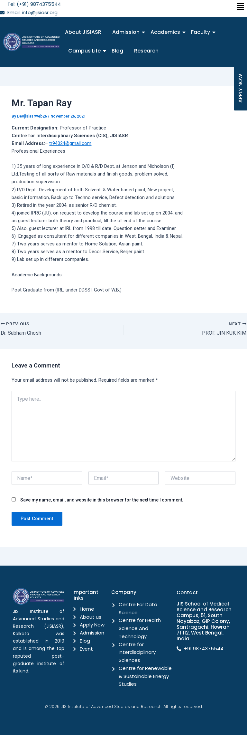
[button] (240, 7)
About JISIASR (83, 32)
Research (146, 50)
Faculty (201, 32)
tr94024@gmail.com (70, 143)
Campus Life (85, 50)
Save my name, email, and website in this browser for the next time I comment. (101, 499)
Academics (166, 32)
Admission (127, 32)
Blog (117, 50)
